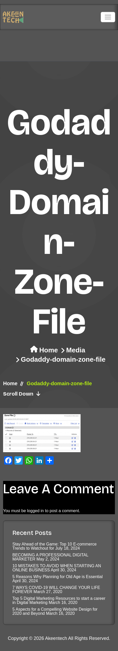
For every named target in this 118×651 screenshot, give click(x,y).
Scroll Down (22, 394)
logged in (35, 511)
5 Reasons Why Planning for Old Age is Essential (57, 576)
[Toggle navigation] (108, 17)
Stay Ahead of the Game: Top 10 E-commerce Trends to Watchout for (54, 546)
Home (48, 350)
